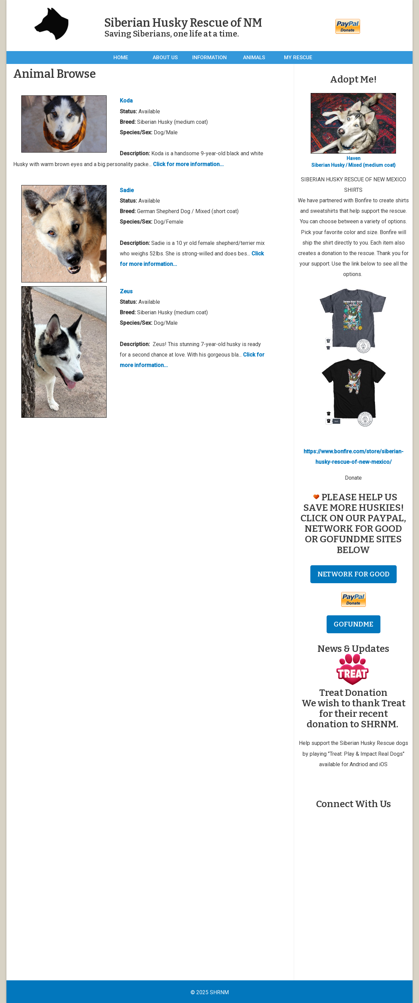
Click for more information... (188, 164)
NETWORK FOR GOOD (353, 574)
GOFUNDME (353, 624)
